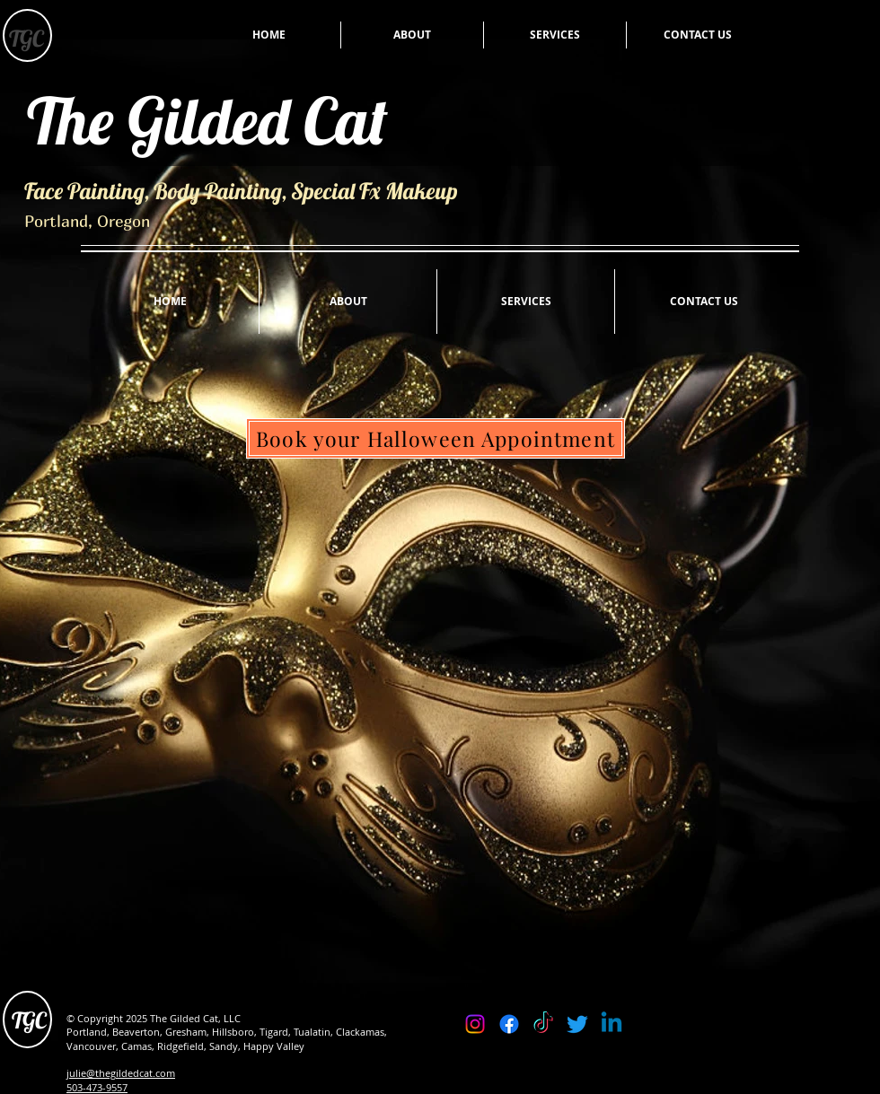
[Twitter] (577, 1024)
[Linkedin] (611, 1024)
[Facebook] (509, 1024)
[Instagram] (475, 1024)
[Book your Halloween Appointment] (435, 438)
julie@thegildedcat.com (120, 1073)
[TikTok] (543, 1024)
